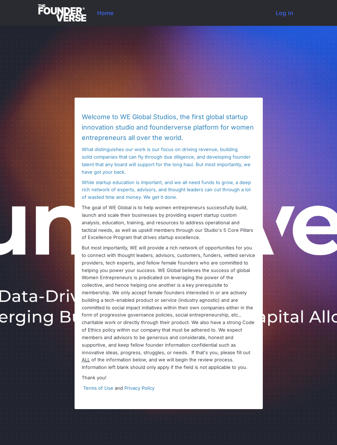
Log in (284, 13)
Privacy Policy (139, 388)
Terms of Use (98, 388)
